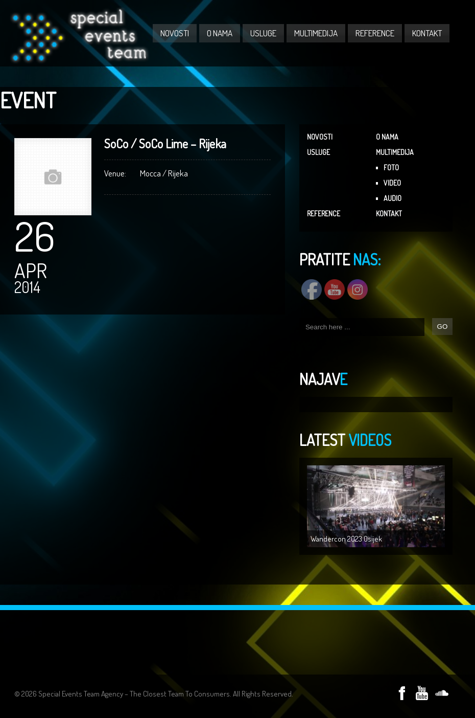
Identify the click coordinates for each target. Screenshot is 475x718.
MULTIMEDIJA (316, 33)
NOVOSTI (174, 33)
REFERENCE (374, 33)
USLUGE (263, 33)
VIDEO (392, 182)
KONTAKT (427, 33)
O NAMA (219, 33)
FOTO (391, 167)
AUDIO (392, 198)
